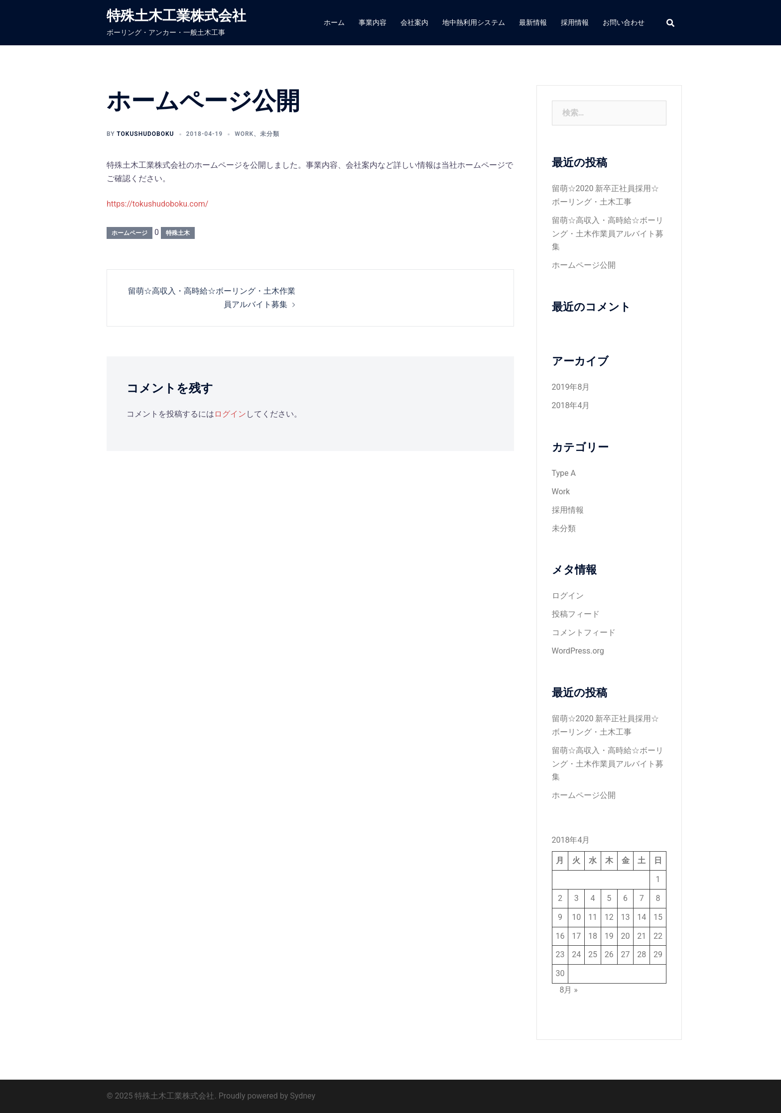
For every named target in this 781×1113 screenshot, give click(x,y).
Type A (564, 473)
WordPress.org (578, 651)
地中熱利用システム (473, 22)
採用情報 (575, 22)
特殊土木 (178, 232)
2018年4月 (571, 405)
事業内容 (373, 22)
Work (244, 133)
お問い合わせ (624, 22)
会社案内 (414, 22)
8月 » (568, 990)
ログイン (230, 414)
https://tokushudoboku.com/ (157, 204)
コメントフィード (584, 632)
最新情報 (533, 22)
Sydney (302, 1096)
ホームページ (129, 232)
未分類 (269, 133)
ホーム (334, 22)
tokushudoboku (145, 133)
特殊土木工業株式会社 (176, 15)
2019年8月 (571, 387)
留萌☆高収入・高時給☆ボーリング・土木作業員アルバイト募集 (607, 234)
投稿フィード (576, 614)
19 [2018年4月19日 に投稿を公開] (609, 936)
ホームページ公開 (584, 265)
